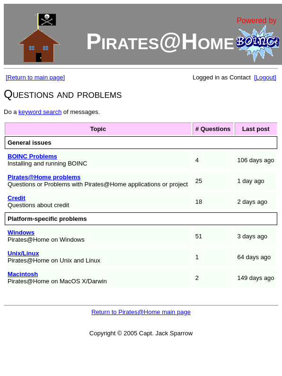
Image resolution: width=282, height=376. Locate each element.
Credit (17, 197)
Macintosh (23, 274)
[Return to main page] (35, 77)
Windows (21, 232)
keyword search (40, 111)
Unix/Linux (23, 253)
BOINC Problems (32, 156)
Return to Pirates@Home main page (141, 311)
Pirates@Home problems (44, 177)
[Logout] (265, 77)
